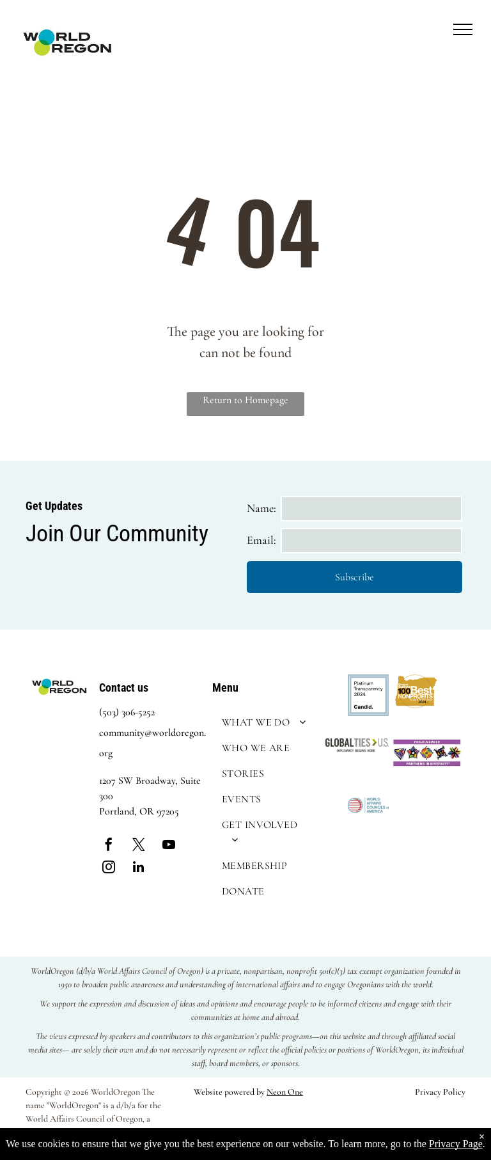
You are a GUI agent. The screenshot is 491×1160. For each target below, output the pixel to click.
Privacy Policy (440, 1091)
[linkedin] (138, 868)
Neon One (285, 1091)
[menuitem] (265, 722)
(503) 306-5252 (127, 712)
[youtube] (168, 846)
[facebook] (108, 846)
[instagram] (108, 868)
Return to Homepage (245, 399)
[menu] (462, 29)
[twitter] (138, 846)
